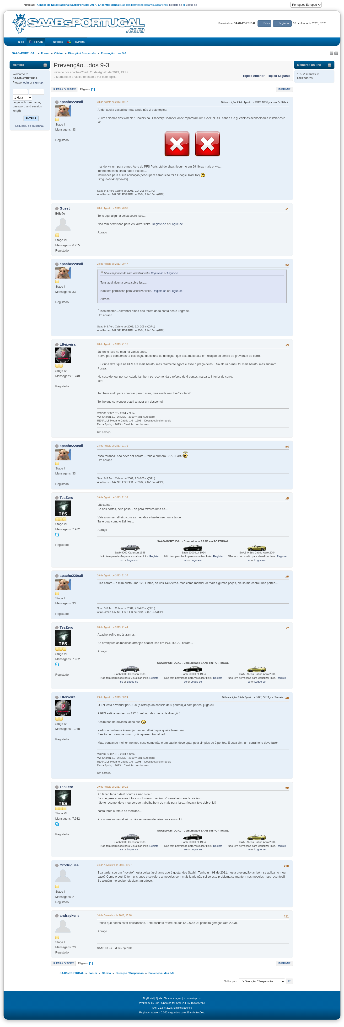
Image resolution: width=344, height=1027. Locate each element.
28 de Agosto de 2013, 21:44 (113, 627)
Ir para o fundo (64, 89)
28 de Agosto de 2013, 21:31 (113, 445)
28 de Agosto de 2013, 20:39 (113, 208)
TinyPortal (148, 998)
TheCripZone (198, 1003)
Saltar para (230, 981)
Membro (18, 65)
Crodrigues (69, 865)
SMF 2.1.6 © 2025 (162, 1007)
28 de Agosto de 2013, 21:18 (113, 344)
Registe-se (175, 4)
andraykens (70, 915)
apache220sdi (71, 102)
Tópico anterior (253, 76)
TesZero (66, 497)
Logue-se (191, 4)
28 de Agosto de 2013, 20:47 (113, 264)
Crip (157, 1003)
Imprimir (284, 89)
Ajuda (159, 998)
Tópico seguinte (278, 76)
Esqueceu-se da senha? (29, 125)
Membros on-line (309, 65)
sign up (38, 82)
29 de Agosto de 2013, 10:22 (113, 786)
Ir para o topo (63, 963)
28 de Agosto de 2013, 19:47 (113, 102)
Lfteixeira (68, 344)
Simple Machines (182, 1007)
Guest (65, 208)
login (25, 82)
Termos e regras (173, 998)
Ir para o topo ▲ (192, 998)
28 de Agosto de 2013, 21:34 (113, 497)
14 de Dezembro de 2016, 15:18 (115, 915)
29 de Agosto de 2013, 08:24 (113, 697)
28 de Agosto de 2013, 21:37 (113, 575)
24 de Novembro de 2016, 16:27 (115, 865)
